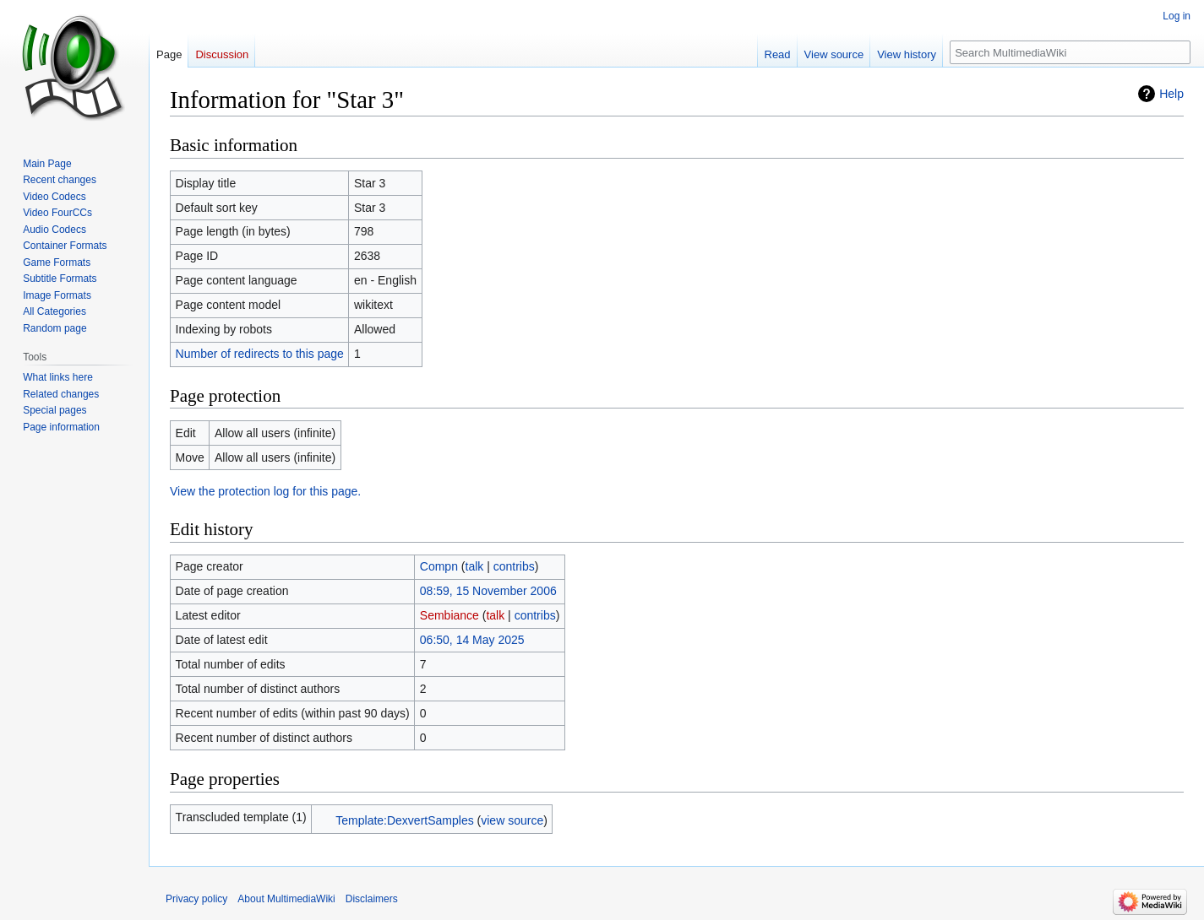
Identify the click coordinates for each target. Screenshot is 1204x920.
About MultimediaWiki (286, 899)
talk (475, 566)
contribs (514, 566)
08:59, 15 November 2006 (488, 591)
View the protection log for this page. (265, 491)
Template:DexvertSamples (404, 820)
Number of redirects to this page (260, 353)
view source (512, 820)
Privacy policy (196, 899)
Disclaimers (372, 899)
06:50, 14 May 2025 (472, 640)
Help (1171, 93)
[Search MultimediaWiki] (1070, 52)
